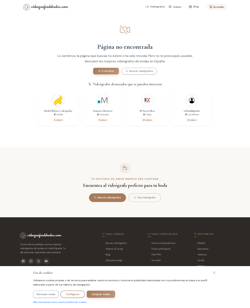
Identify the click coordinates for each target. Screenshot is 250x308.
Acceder (154, 260)
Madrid (199, 243)
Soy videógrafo (145, 198)
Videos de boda (112, 249)
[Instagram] (31, 261)
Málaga (199, 266)
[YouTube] (46, 261)
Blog (194, 7)
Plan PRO (154, 254)
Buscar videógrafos (139, 71)
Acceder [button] (217, 6)
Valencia (200, 254)
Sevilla (199, 260)
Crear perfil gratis (159, 249)
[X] (38, 261)
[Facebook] (23, 261)
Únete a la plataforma (161, 243)
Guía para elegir (112, 260)
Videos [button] (176, 6)
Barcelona (201, 249)
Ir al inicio (106, 71)
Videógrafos (155, 7)
